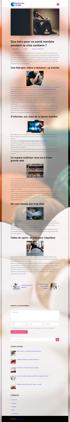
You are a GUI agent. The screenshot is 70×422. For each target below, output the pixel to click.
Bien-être (14, 400)
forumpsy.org (19, 419)
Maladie (14, 406)
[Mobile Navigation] (58, 4)
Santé (18, 39)
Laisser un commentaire (38, 49)
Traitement (15, 413)
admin (26, 49)
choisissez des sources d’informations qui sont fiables (34, 141)
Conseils (13, 39)
